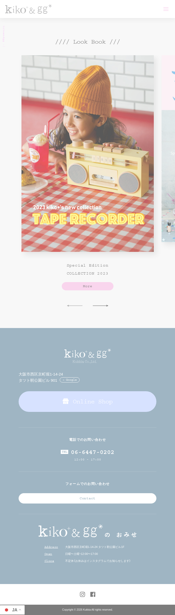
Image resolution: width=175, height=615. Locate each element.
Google (71, 379)
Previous (74, 306)
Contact (87, 498)
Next (100, 306)
